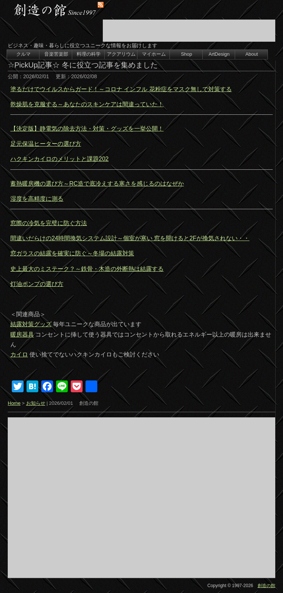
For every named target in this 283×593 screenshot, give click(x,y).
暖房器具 (22, 334)
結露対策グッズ (31, 324)
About (251, 54)
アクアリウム (121, 54)
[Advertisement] (189, 31)
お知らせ (35, 403)
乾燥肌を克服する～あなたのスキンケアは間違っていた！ (87, 104)
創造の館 (266, 585)
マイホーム (154, 54)
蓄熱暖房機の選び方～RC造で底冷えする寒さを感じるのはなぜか (97, 183)
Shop (186, 54)
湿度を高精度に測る (36, 199)
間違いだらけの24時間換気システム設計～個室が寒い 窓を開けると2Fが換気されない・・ (129, 238)
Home (14, 403)
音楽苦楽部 (56, 54)
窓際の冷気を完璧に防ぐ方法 (48, 223)
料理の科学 (89, 54)
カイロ (19, 354)
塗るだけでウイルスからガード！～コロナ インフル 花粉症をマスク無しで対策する (121, 89)
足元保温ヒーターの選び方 (45, 144)
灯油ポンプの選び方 (36, 284)
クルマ (23, 54)
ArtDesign (219, 54)
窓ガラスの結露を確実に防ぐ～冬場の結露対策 (72, 253)
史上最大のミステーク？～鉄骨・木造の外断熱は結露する (87, 269)
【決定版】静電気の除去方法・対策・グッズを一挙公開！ (87, 128)
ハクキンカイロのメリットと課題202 (59, 159)
